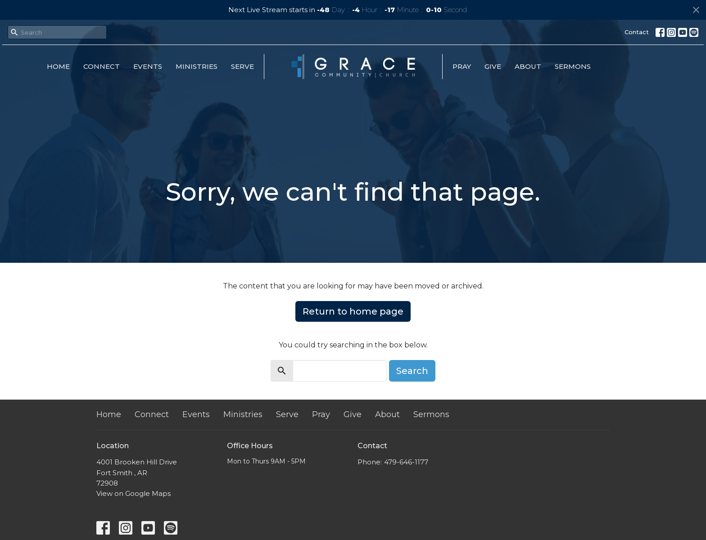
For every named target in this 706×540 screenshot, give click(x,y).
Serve (242, 66)
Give (492, 66)
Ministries (196, 66)
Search (412, 370)
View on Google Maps (133, 493)
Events (147, 66)
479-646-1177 (406, 462)
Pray (462, 66)
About (528, 66)
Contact (637, 32)
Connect (101, 66)
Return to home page (353, 311)
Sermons (573, 66)
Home (58, 66)
